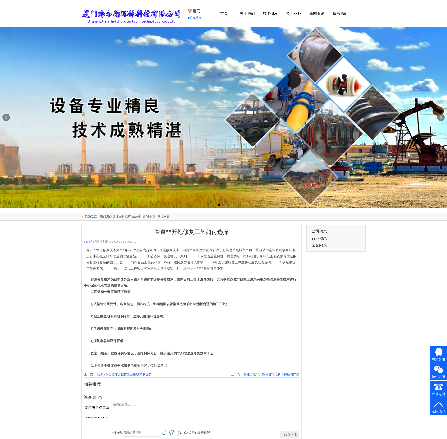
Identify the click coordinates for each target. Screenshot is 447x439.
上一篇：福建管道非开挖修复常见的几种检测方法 (265, 374)
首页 (224, 13)
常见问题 (163, 216)
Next (441, 117)
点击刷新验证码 (199, 432)
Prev (6, 117)
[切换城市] (195, 17)
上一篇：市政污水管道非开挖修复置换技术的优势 (118, 374)
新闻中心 (149, 216)
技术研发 (270, 13)
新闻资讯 (316, 13)
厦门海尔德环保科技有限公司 (120, 216)
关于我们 (247, 13)
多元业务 (293, 13)
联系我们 (340, 13)
